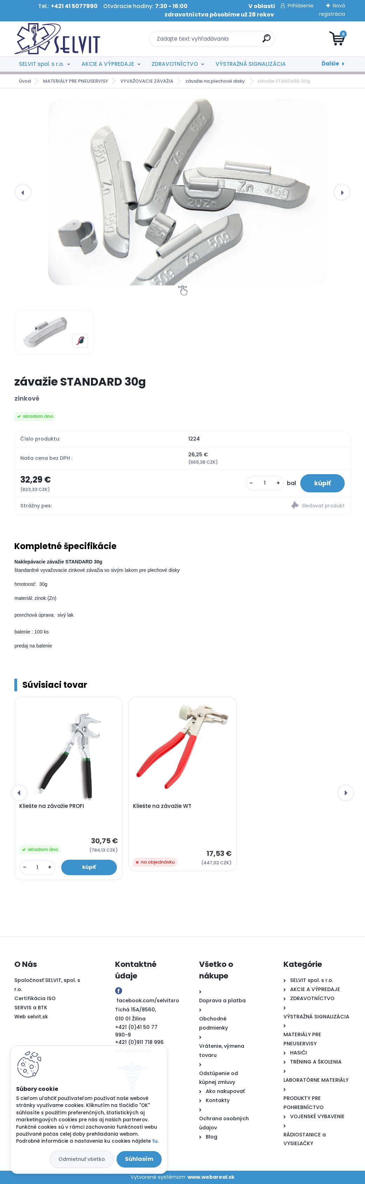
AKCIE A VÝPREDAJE (108, 64)
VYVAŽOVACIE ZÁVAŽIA (146, 81)
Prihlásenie (301, 5)
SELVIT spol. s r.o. (41, 64)
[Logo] (57, 38)
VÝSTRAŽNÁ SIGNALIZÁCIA (251, 64)
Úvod (25, 81)
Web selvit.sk (31, 1016)
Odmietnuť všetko (81, 1159)
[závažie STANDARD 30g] (188, 192)
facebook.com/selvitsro (148, 1000)
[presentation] (23, 192)
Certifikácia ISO (35, 998)
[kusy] (265, 483)
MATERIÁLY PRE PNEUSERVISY (75, 81)
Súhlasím (139, 1159)
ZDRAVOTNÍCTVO (175, 64)
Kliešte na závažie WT (162, 806)
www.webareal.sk (211, 1176)
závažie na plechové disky (215, 81)
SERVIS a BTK (30, 1007)
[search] (266, 41)
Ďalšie (330, 63)
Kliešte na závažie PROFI (51, 806)
